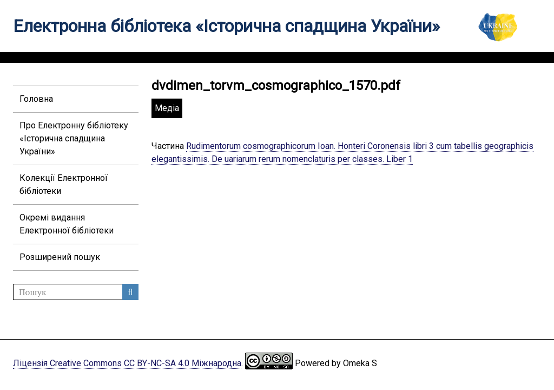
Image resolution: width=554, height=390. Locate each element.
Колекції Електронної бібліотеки (63, 184)
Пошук (130, 292)
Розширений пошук (59, 257)
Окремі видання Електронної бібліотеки (66, 224)
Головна (36, 99)
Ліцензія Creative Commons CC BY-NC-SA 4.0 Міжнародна (127, 363)
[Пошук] (75, 292)
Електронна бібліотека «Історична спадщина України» (226, 26)
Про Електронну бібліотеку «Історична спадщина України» (73, 138)
